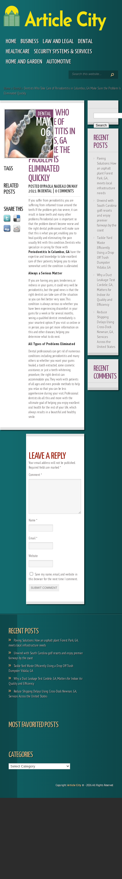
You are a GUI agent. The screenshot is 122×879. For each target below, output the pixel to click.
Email (33, 544)
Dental (85, 41)
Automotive (58, 62)
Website (33, 562)
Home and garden (24, 62)
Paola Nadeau (55, 186)
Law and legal (58, 41)
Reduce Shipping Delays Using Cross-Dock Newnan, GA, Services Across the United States (106, 329)
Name (33, 526)
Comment (35, 475)
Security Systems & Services (63, 52)
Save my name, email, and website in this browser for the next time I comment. (53, 582)
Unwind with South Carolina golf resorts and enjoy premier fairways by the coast (107, 215)
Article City (74, 791)
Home (11, 41)
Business (30, 41)
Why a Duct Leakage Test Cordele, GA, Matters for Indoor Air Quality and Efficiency (106, 290)
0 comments (64, 191)
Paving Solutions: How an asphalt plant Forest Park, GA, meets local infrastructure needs (106, 175)
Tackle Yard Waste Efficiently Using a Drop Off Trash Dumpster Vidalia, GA (105, 252)
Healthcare (18, 52)
